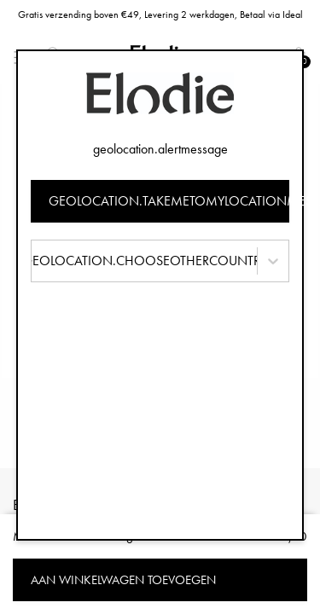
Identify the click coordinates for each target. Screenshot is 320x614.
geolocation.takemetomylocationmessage (169, 201)
